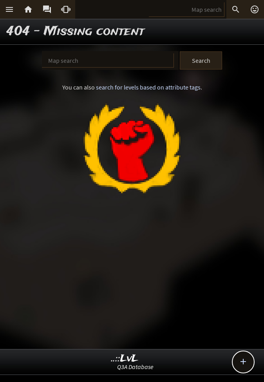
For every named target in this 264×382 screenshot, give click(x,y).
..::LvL (125, 359)
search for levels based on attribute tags (148, 87)
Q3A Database (135, 367)
